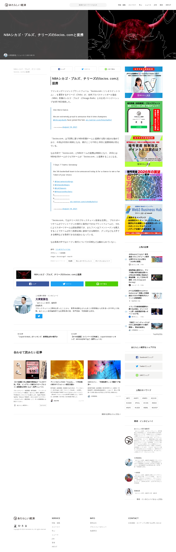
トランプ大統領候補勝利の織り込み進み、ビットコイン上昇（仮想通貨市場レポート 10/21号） (138, 310)
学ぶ (140, 5)
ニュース (148, 5)
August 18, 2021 (70, 127)
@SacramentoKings (64, 181)
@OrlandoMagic (62, 185)
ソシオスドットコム (63, 249)
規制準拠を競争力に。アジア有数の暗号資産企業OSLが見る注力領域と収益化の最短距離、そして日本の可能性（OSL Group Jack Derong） (138, 276)
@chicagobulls (60, 120)
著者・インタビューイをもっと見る (149, 499)
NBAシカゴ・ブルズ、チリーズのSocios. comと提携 (27, 70)
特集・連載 (122, 5)
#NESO (154, 403)
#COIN (146, 403)
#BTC (128, 398)
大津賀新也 (41, 299)
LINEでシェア (144, 375)
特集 (142, 264)
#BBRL (146, 408)
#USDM (128, 403)
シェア (63, 69)
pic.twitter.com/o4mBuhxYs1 (84, 201)
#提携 (70, 261)
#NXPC (128, 408)
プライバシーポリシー (98, 527)
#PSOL (137, 403)
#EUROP (155, 408)
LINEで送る (111, 69)
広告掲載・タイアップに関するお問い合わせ (144, 523)
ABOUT (168, 5)
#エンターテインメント (84, 261)
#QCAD (153, 398)
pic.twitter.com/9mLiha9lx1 (99, 120)
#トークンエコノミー (103, 261)
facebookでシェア (146, 357)
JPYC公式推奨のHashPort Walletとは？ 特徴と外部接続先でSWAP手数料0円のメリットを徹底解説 (139, 294)
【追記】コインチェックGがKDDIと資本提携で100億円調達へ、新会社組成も (139, 324)
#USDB (137, 408)
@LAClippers (60, 188)
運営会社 (93, 523)
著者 (161, 5)
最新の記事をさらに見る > (111, 414)
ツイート (87, 69)
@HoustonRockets (63, 191)
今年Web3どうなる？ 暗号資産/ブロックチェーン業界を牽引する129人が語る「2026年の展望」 (139, 258)
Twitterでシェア (145, 366)
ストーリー (132, 5)
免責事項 (93, 531)
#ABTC (136, 398)
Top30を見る (157, 334)
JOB (155, 5)
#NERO (144, 398)
